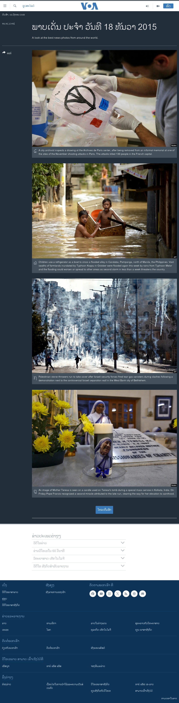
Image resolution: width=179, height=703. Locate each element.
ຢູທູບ (4, 599)
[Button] (7, 53)
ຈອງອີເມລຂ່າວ (98, 666)
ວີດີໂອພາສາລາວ (10, 592)
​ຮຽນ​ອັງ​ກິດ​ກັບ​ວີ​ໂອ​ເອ (101, 691)
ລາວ (4, 623)
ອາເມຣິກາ (51, 623)
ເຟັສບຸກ (5, 666)
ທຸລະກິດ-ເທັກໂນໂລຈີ (101, 630)
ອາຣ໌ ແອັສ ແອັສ (53, 666)
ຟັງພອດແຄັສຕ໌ (98, 648)
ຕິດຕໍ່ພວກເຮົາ (53, 648)
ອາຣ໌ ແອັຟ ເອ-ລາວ (144, 684)
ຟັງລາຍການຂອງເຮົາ (55, 592)
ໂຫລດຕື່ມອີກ (104, 509)
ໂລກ (48, 630)
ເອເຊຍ (5, 630)
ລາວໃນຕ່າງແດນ (99, 623)
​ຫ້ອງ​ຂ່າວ (6, 684)
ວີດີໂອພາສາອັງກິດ (11, 605)
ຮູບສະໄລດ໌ (28, 6)
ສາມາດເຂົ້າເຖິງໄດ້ (144, 691)
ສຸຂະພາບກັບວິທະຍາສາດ (147, 623)
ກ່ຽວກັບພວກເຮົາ (10, 648)
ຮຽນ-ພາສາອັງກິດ (143, 630)
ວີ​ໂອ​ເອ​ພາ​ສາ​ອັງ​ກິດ (100, 684)
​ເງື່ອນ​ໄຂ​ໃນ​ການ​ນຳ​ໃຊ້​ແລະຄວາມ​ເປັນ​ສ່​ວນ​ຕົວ (64, 686)
